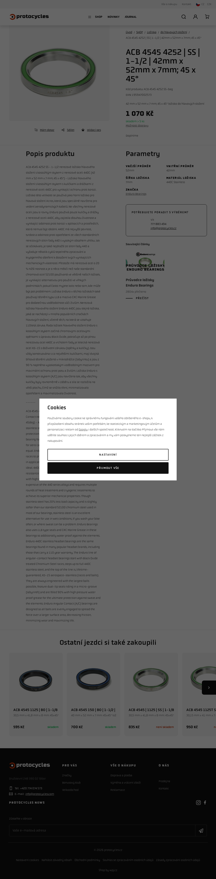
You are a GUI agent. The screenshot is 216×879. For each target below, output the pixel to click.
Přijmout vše (108, 468)
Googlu (83, 429)
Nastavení (108, 454)
